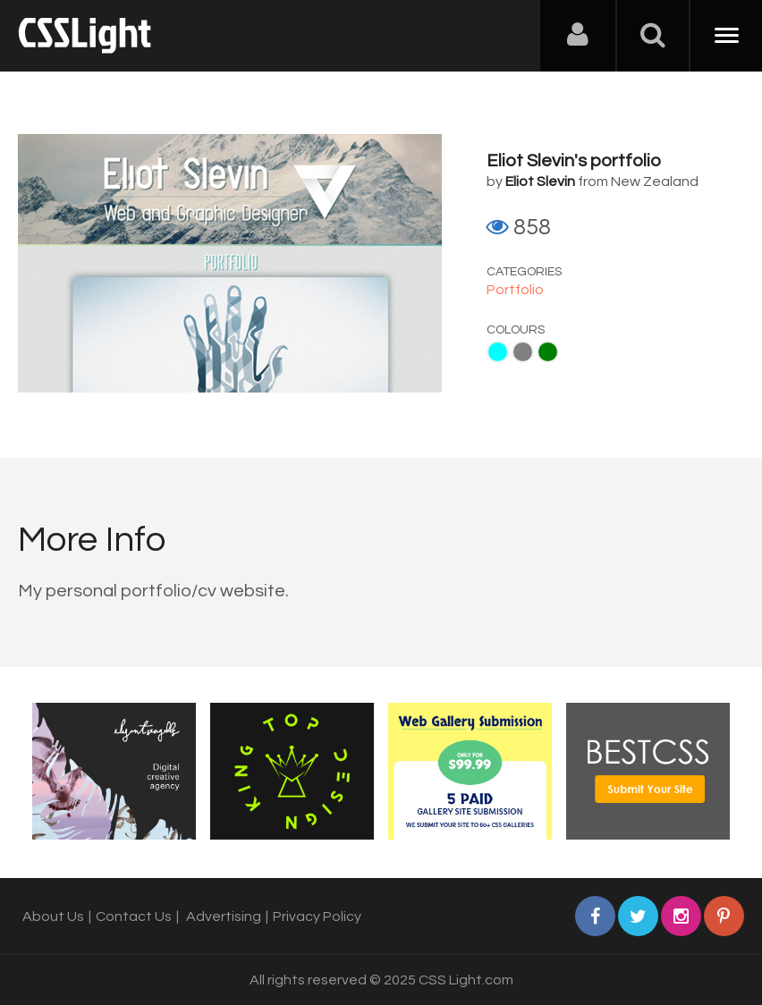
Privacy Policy (317, 916)
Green (548, 352)
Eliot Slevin (540, 181)
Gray (523, 352)
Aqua (498, 352)
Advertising (223, 916)
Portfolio (515, 290)
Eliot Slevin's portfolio (574, 161)
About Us (53, 916)
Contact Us (134, 916)
